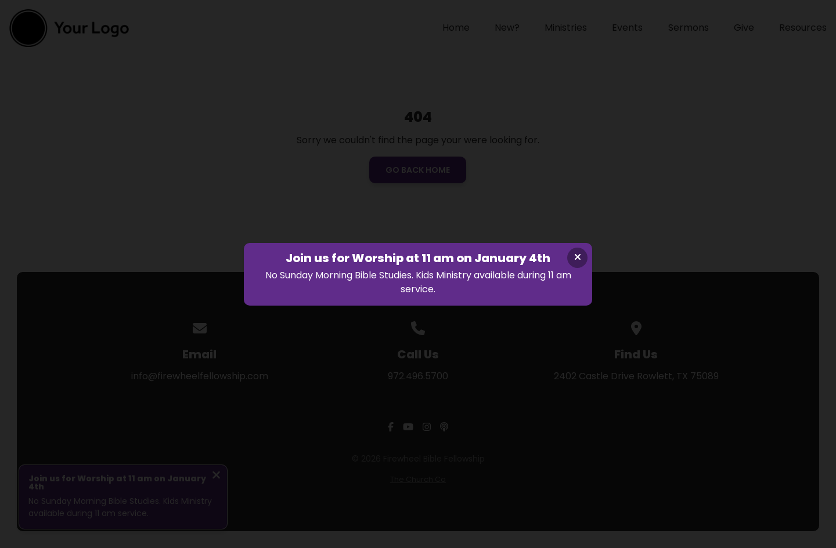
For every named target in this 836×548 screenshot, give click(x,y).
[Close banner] (577, 258)
